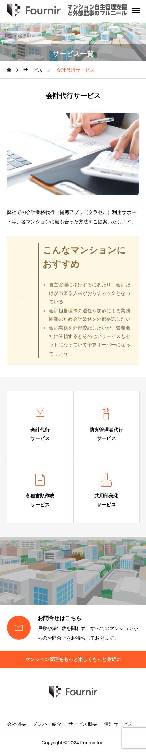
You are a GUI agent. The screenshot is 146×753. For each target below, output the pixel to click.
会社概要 (16, 724)
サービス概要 (82, 724)
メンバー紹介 (47, 724)
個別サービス (118, 724)
